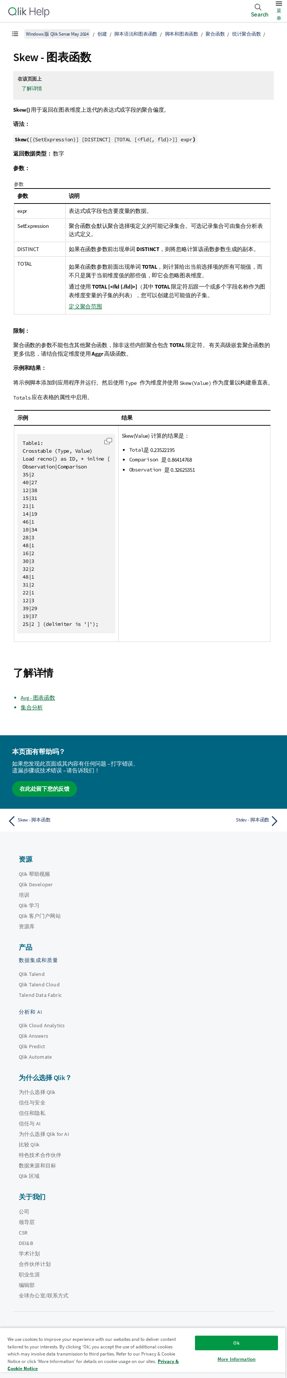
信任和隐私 (32, 1113)
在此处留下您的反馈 (44, 788)
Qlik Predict (32, 1046)
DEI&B (26, 1243)
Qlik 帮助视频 (34, 874)
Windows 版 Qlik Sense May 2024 (57, 34)
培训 (24, 895)
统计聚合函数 (246, 34)
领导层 (27, 1222)
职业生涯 (29, 1274)
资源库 (27, 926)
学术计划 (29, 1253)
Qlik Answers (33, 1035)
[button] (108, 441)
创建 (102, 34)
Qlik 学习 (29, 905)
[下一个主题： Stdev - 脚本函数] (213, 821)
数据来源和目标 (37, 1165)
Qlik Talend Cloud (39, 984)
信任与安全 (32, 1102)
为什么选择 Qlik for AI (44, 1134)
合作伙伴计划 (35, 1264)
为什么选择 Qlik (37, 1092)
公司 (24, 1211)
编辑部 (27, 1285)
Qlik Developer (36, 884)
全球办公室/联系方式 (44, 1295)
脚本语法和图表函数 (135, 34)
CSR (23, 1232)
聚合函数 (215, 34)
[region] (142, 1352)
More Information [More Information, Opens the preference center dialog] (236, 1359)
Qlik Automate (35, 1056)
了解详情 (31, 88)
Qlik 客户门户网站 (40, 916)
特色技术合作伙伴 (40, 1155)
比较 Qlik (29, 1144)
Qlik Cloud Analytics (42, 1025)
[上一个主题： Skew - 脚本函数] (73, 821)
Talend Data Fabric (40, 995)
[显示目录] (15, 34)
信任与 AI (30, 1123)
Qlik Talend (32, 974)
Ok (236, 1343)
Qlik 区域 (29, 1176)
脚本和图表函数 (181, 34)
